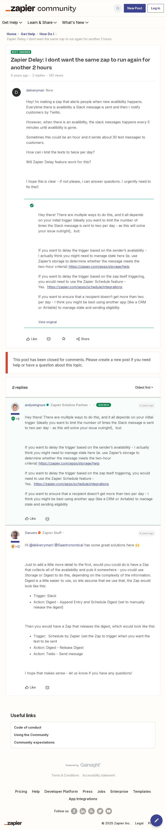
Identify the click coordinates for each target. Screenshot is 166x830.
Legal (139, 823)
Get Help (12, 22)
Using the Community (31, 735)
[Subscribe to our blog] (91, 811)
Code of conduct (27, 727)
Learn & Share (42, 22)
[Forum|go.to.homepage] (42, 8)
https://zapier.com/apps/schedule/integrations (84, 287)
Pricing (21, 791)
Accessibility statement (99, 775)
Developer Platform (61, 791)
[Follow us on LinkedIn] (83, 811)
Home (11, 34)
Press (88, 791)
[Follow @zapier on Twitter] (100, 811)
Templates (142, 791)
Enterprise (119, 791)
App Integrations (83, 799)
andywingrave (35, 405)
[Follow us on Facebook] (74, 811)
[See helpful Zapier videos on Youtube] (108, 811)
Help (36, 791)
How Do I (47, 34)
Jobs (101, 791)
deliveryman (35, 90)
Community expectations (34, 742)
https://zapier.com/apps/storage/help (99, 266)
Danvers (31, 533)
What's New (75, 22)
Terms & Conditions (65, 775)
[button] (135, 8)
